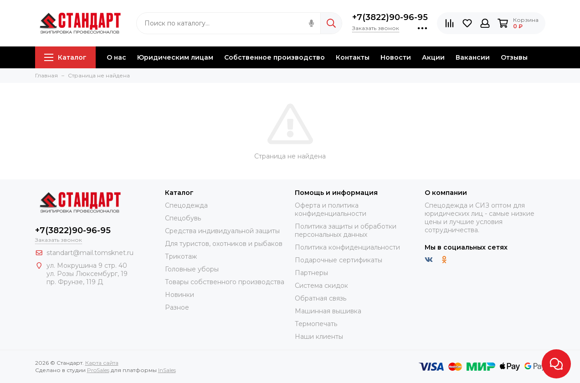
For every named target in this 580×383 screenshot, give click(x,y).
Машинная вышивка (328, 311)
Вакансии (473, 57)
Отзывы (514, 57)
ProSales (98, 370)
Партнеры (311, 273)
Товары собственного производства (224, 282)
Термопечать (316, 324)
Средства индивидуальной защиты (222, 231)
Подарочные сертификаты (338, 260)
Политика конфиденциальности (347, 247)
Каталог (65, 57)
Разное (177, 307)
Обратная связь (320, 298)
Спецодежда (186, 205)
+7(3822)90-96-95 (390, 17)
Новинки (179, 295)
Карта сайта (101, 362)
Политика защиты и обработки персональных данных (345, 230)
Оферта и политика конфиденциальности (330, 209)
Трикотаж (181, 256)
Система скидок (321, 285)
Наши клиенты (319, 336)
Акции (433, 57)
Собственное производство (274, 57)
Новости (395, 57)
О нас (116, 57)
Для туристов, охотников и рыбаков (223, 244)
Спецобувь (183, 218)
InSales (167, 370)
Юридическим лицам (175, 57)
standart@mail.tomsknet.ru (89, 253)
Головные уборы (192, 269)
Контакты (353, 57)
